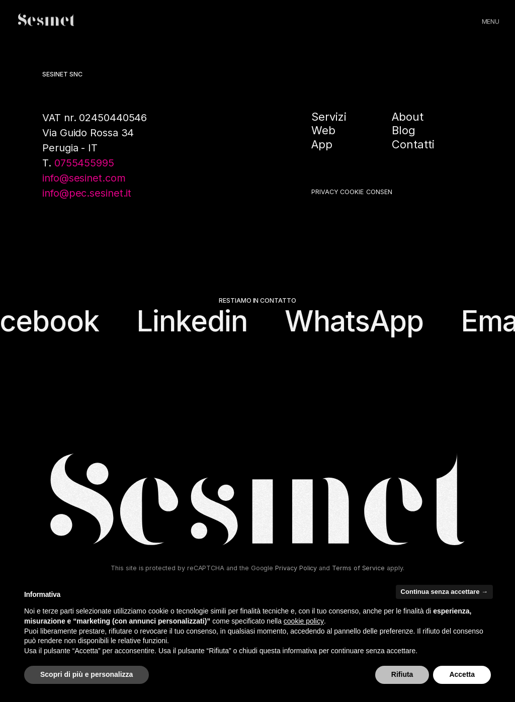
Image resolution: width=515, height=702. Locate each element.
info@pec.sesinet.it (86, 193)
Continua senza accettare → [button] (444, 591)
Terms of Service (358, 568)
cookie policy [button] (304, 621)
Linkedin (201, 321)
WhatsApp (363, 321)
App (321, 144)
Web (323, 130)
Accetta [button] (462, 674)
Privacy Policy (296, 568)
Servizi (329, 116)
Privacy (324, 195)
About (407, 116)
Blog (403, 130)
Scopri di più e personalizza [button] (86, 674)
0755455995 (84, 163)
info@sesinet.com (83, 178)
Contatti (413, 144)
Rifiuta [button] (402, 674)
